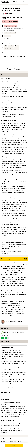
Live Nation (15, 11)
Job (9, 69)
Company (17, 69)
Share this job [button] (6, 438)
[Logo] (5, 2)
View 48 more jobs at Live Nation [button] (11, 441)
